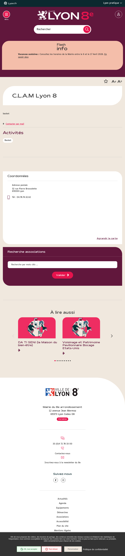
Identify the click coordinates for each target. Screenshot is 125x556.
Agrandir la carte (107, 238)
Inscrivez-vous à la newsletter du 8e (63, 463)
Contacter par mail (15, 124)
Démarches (62, 513)
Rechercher (44, 29)
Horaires (62, 419)
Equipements (62, 508)
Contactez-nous (62, 454)
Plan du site (62, 526)
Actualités (63, 499)
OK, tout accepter (28, 549)
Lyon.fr (12, 3)
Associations (62, 517)
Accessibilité (62, 522)
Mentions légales (62, 531)
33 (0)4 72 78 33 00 (62, 444)
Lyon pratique (112, 3)
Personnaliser (73, 549)
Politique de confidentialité (95, 549)
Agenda (62, 503)
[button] (106, 81)
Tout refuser (51, 549)
